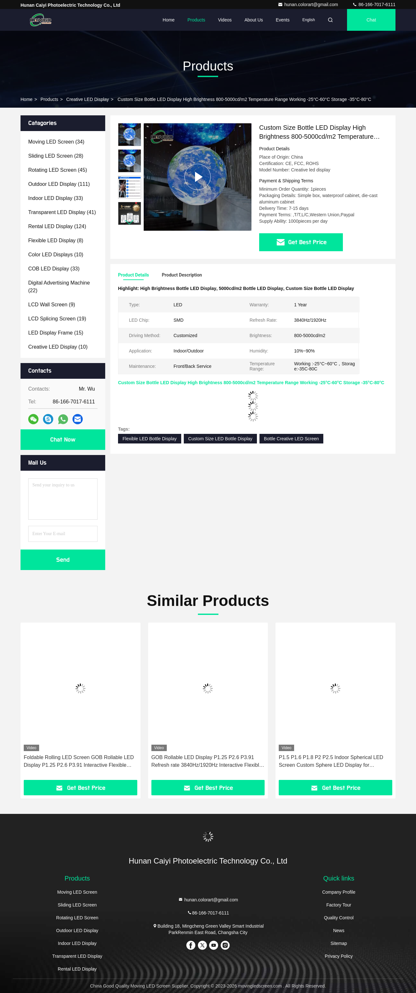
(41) (62, 212)
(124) (57, 226)
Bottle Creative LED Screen (291, 438)
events (283, 19)
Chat (371, 19)
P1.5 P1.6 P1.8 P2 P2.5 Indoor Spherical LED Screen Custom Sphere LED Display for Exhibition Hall (331, 762)
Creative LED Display (87, 99)
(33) (55, 198)
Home (168, 19)
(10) (55, 254)
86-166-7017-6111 (373, 4)
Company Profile (338, 892)
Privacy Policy (339, 956)
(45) (57, 170)
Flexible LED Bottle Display (150, 438)
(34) (56, 142)
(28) (55, 156)
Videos (225, 19)
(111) (59, 184)
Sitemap (339, 943)
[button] (130, 222)
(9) (51, 304)
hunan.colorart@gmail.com (308, 4)
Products (196, 19)
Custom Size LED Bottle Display (220, 438)
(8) (55, 240)
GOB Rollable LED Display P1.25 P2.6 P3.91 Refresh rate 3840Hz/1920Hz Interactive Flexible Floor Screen (206, 762)
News (338, 930)
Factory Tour (338, 904)
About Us (253, 19)
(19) (57, 318)
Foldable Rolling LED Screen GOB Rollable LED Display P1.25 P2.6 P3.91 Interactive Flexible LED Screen (79, 762)
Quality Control (339, 917)
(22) (59, 286)
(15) (55, 332)
